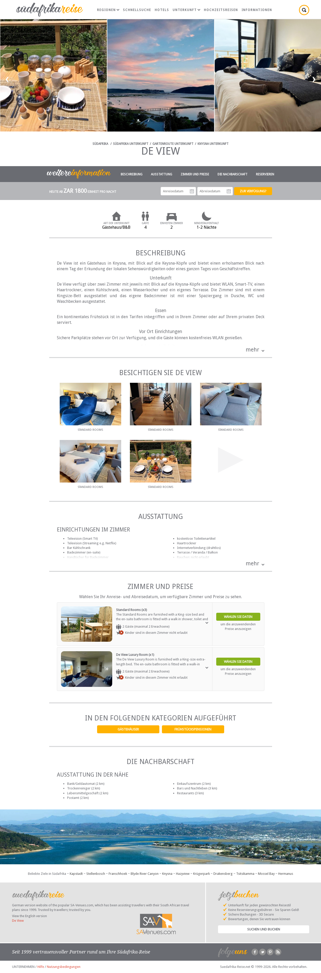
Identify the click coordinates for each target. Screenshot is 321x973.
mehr (252, 349)
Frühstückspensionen (192, 729)
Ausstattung (161, 174)
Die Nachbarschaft (232, 174)
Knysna (167, 874)
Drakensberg (223, 874)
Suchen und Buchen (263, 929)
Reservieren (265, 174)
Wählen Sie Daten (238, 617)
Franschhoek (118, 874)
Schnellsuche (137, 10)
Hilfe (40, 967)
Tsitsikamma (245, 874)
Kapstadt (76, 874)
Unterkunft (186, 10)
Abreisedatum (229, 191)
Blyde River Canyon (145, 874)
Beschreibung (131, 174)
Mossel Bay (266, 874)
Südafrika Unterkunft (130, 144)
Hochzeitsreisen (221, 10)
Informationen (257, 10)
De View (18, 920)
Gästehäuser (128, 729)
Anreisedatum (192, 191)
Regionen (108, 10)
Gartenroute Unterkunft (172, 144)
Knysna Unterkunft (213, 144)
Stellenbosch (95, 874)
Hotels (162, 10)
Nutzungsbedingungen (63, 967)
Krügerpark (201, 874)
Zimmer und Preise (195, 174)
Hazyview (183, 874)
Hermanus (285, 874)
